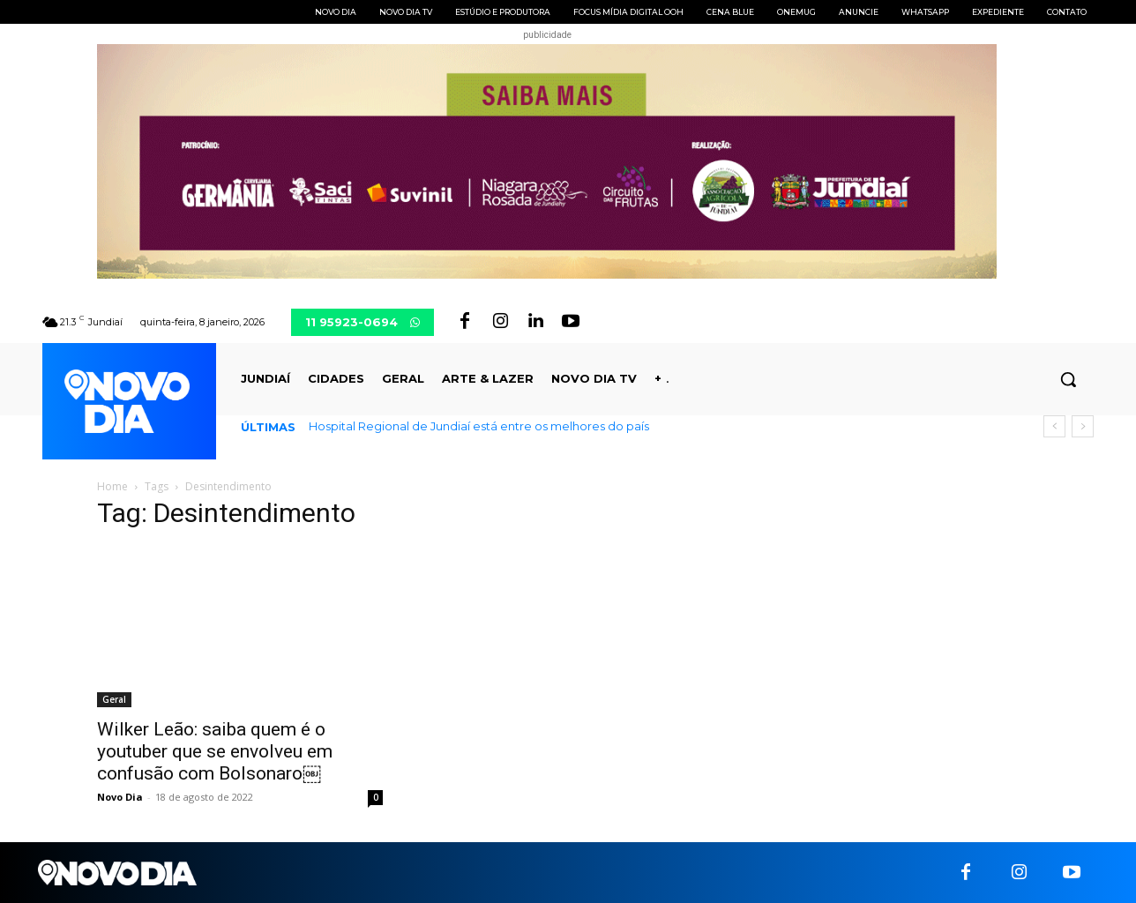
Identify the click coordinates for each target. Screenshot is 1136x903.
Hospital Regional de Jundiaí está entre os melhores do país (479, 426)
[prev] (1054, 426)
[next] (1083, 426)
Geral (114, 699)
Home (112, 486)
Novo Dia (120, 796)
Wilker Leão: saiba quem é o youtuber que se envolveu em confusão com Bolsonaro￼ (215, 751)
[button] (1068, 379)
